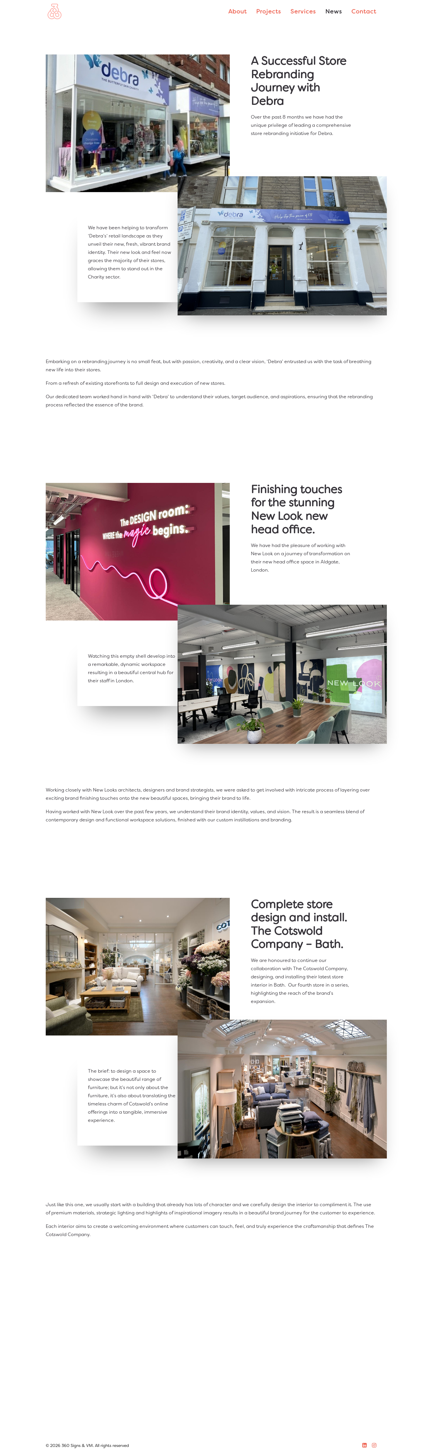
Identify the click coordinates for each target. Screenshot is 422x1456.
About (237, 11)
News (333, 11)
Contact (363, 11)
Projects (268, 11)
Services (303, 11)
